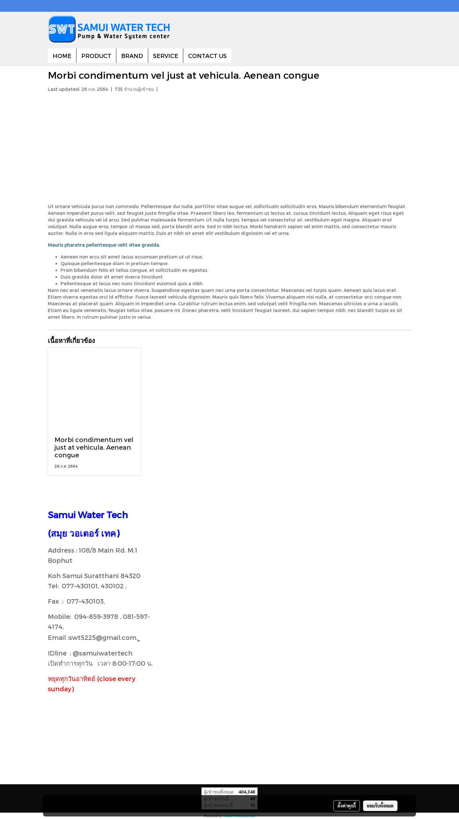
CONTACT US (207, 55)
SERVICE (165, 55)
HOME (62, 55)
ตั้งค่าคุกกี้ (347, 805)
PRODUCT (96, 55)
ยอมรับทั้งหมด (380, 805)
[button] (237, 55)
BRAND (132, 55)
